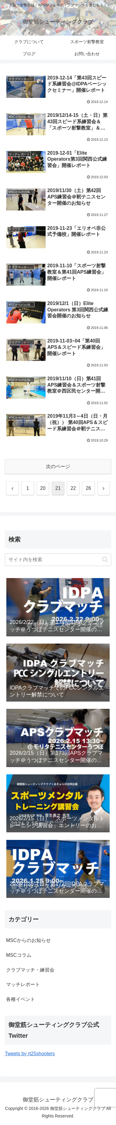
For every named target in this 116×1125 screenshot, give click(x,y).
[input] (58, 559)
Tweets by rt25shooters (30, 1053)
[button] (105, 559)
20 (43, 488)
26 (88, 488)
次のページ (58, 466)
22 (73, 488)
